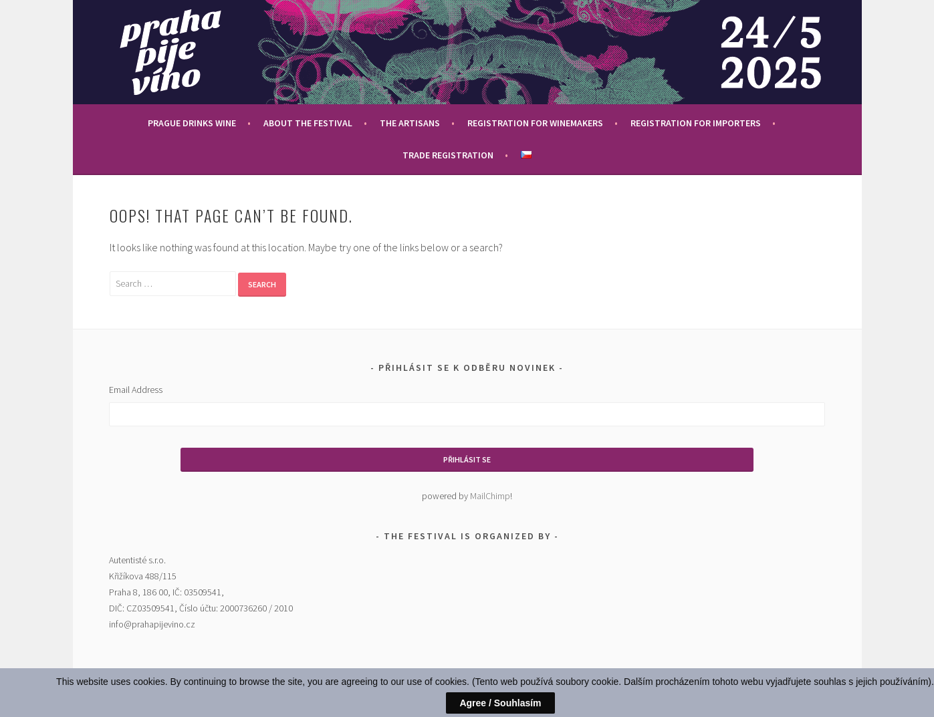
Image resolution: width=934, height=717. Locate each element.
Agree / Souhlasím (500, 703)
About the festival (307, 123)
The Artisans (410, 123)
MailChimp (490, 496)
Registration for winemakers (535, 123)
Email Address (135, 390)
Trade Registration (447, 155)
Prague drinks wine (192, 123)
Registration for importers (695, 123)
